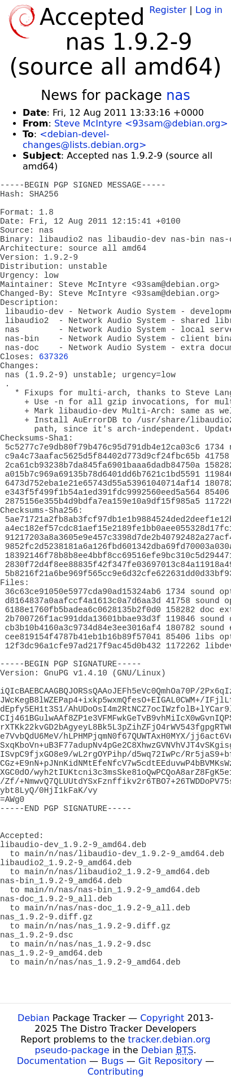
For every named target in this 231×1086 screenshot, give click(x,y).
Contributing (116, 1071)
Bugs (112, 1061)
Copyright (162, 1018)
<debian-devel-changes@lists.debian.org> (84, 139)
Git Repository (170, 1061)
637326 (53, 356)
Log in (209, 10)
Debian (34, 1018)
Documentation (51, 1061)
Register (167, 10)
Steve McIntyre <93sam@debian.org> (141, 123)
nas (178, 95)
